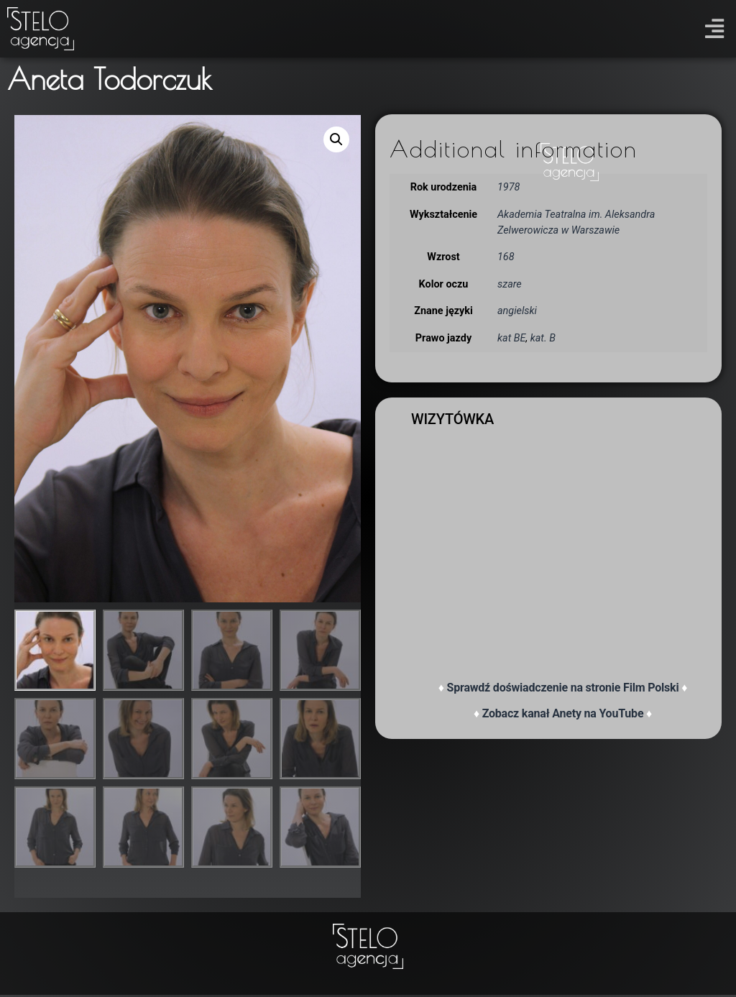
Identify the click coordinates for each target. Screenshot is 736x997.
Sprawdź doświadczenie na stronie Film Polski (563, 687)
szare (509, 284)
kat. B (543, 338)
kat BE (511, 338)
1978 (508, 187)
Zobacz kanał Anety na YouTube (563, 713)
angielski (517, 311)
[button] (714, 29)
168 (506, 257)
